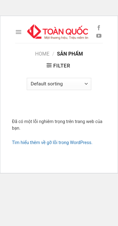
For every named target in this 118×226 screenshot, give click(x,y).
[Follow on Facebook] (98, 28)
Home (42, 54)
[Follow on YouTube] (98, 36)
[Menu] (18, 32)
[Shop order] (59, 84)
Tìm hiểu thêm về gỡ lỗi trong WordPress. (52, 142)
